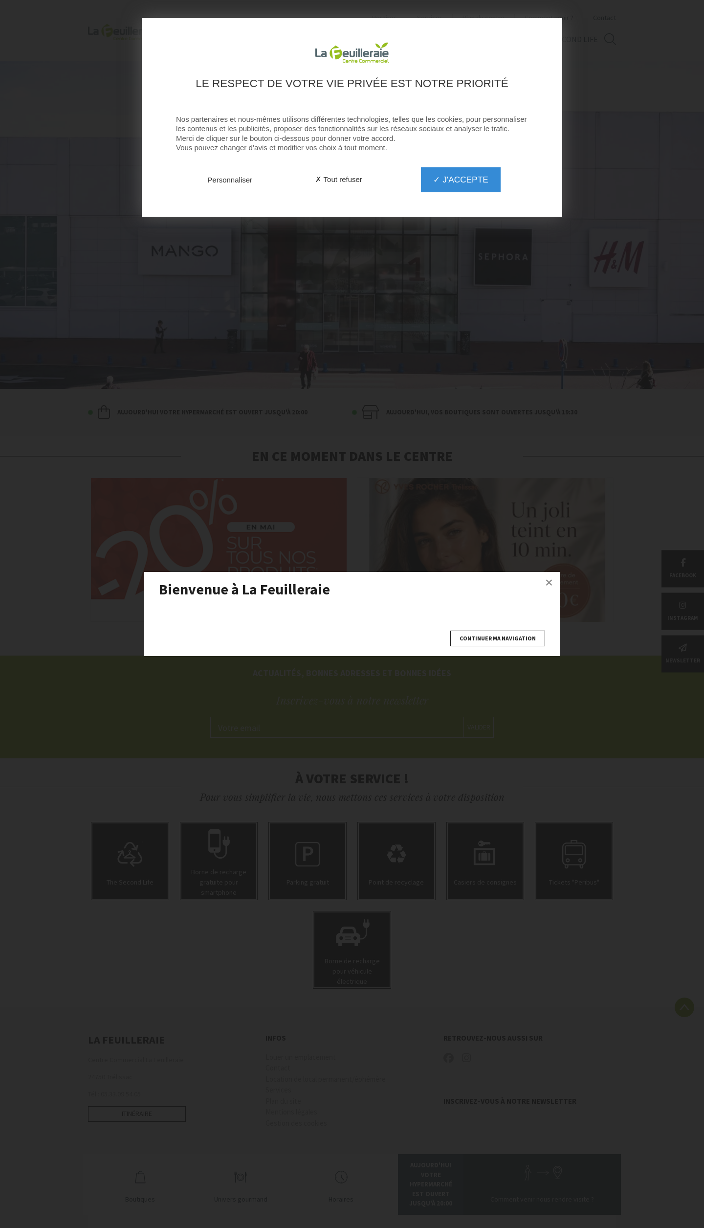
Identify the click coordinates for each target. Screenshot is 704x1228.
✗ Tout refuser (338, 179)
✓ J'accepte (460, 179)
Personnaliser (229, 180)
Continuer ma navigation (498, 638)
